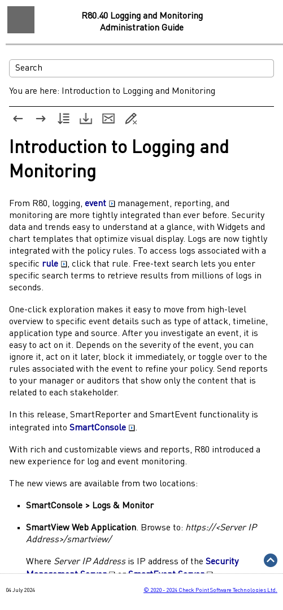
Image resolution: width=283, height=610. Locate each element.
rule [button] (54, 264)
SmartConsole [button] (102, 428)
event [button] (100, 203)
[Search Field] (141, 68)
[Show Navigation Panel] (20, 19)
